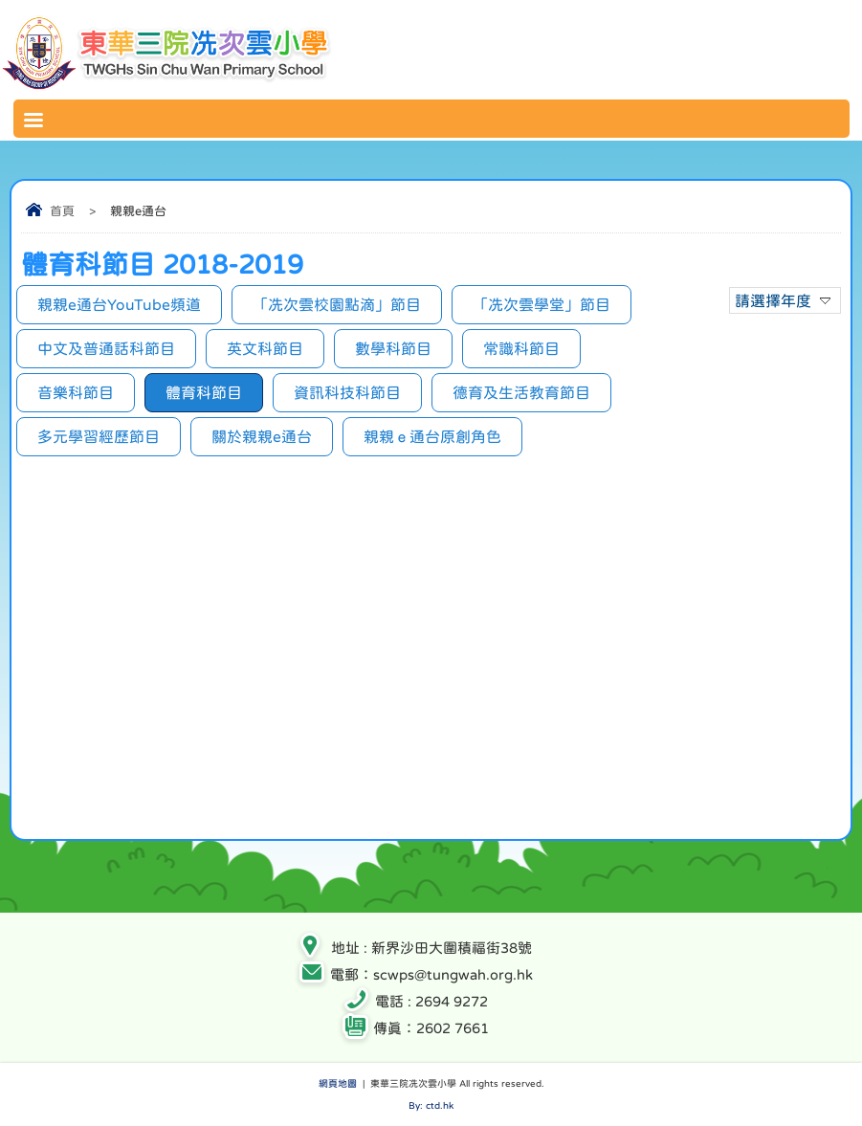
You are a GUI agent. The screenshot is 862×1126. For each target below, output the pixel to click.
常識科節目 (521, 348)
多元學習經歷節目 (98, 436)
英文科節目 (265, 348)
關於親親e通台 (261, 436)
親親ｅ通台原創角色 (432, 436)
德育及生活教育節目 (521, 392)
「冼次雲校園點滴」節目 (337, 304)
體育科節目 (204, 392)
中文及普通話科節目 (106, 348)
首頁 (62, 211)
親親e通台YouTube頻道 (119, 304)
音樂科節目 (75, 392)
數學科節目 (393, 348)
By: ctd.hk (431, 1105)
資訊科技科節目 (347, 392)
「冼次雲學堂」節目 (541, 304)
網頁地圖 (338, 1083)
